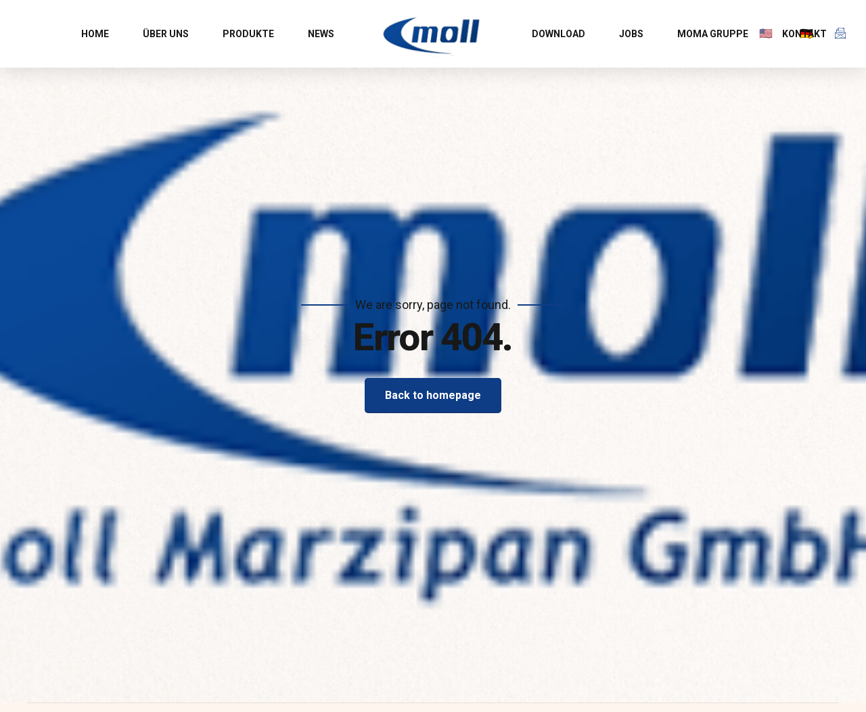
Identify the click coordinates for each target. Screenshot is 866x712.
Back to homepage (433, 395)
